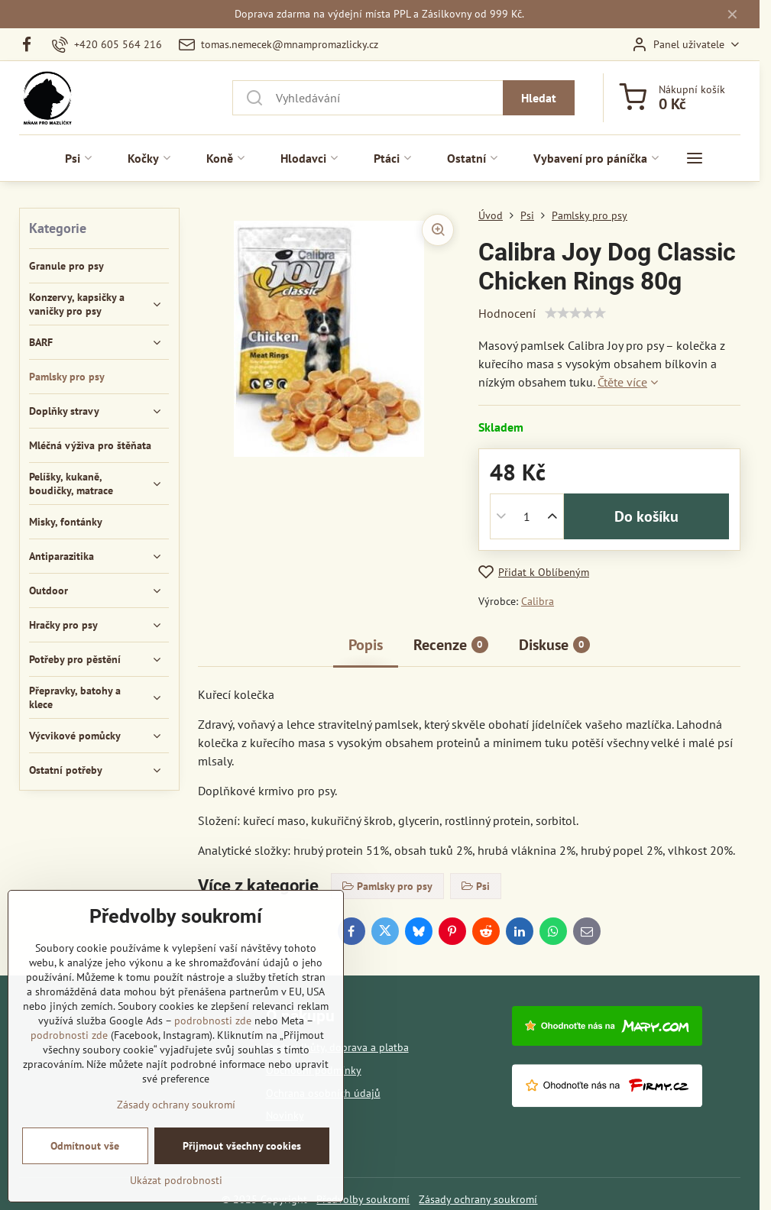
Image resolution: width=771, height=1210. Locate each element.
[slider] (575, 313)
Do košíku (646, 516)
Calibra (537, 601)
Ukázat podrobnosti (176, 1180)
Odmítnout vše (84, 1146)
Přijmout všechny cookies (242, 1146)
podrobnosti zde (212, 1020)
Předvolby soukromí (363, 1199)
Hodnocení (507, 313)
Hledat (538, 97)
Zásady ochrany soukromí (478, 1199)
